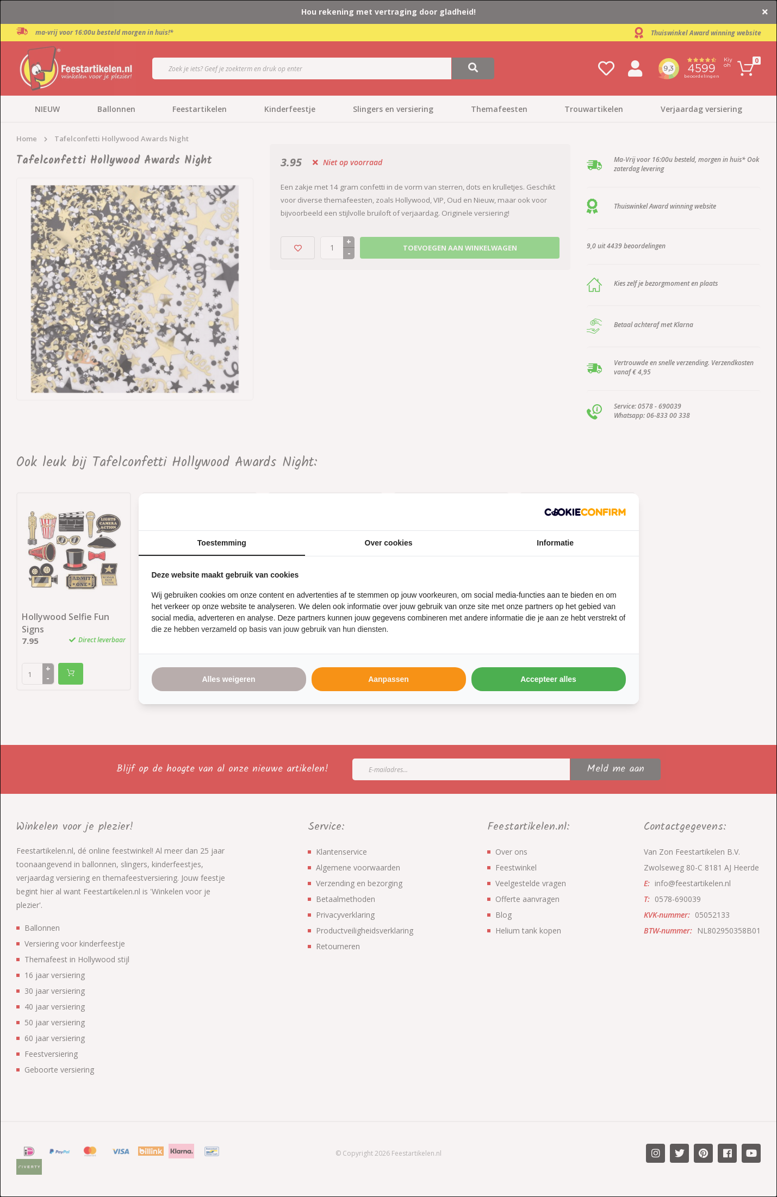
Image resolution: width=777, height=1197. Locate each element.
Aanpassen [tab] (388, 679)
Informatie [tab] (555, 542)
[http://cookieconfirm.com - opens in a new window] (585, 511)
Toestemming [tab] (221, 542)
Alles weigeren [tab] (228, 679)
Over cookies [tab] (389, 542)
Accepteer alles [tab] (548, 679)
